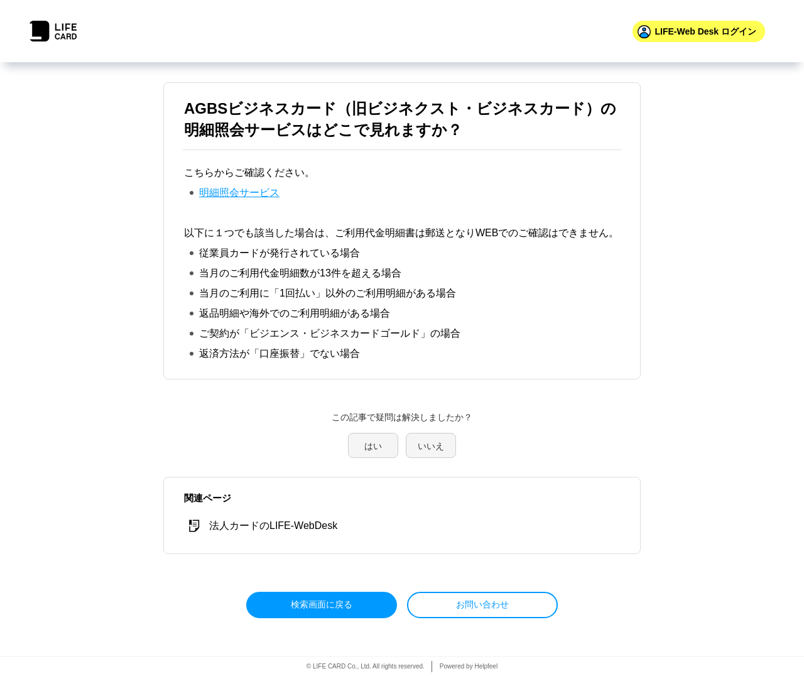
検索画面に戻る (321, 604)
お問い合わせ (482, 604)
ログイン (705, 31)
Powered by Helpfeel (468, 666)
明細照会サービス (239, 192)
